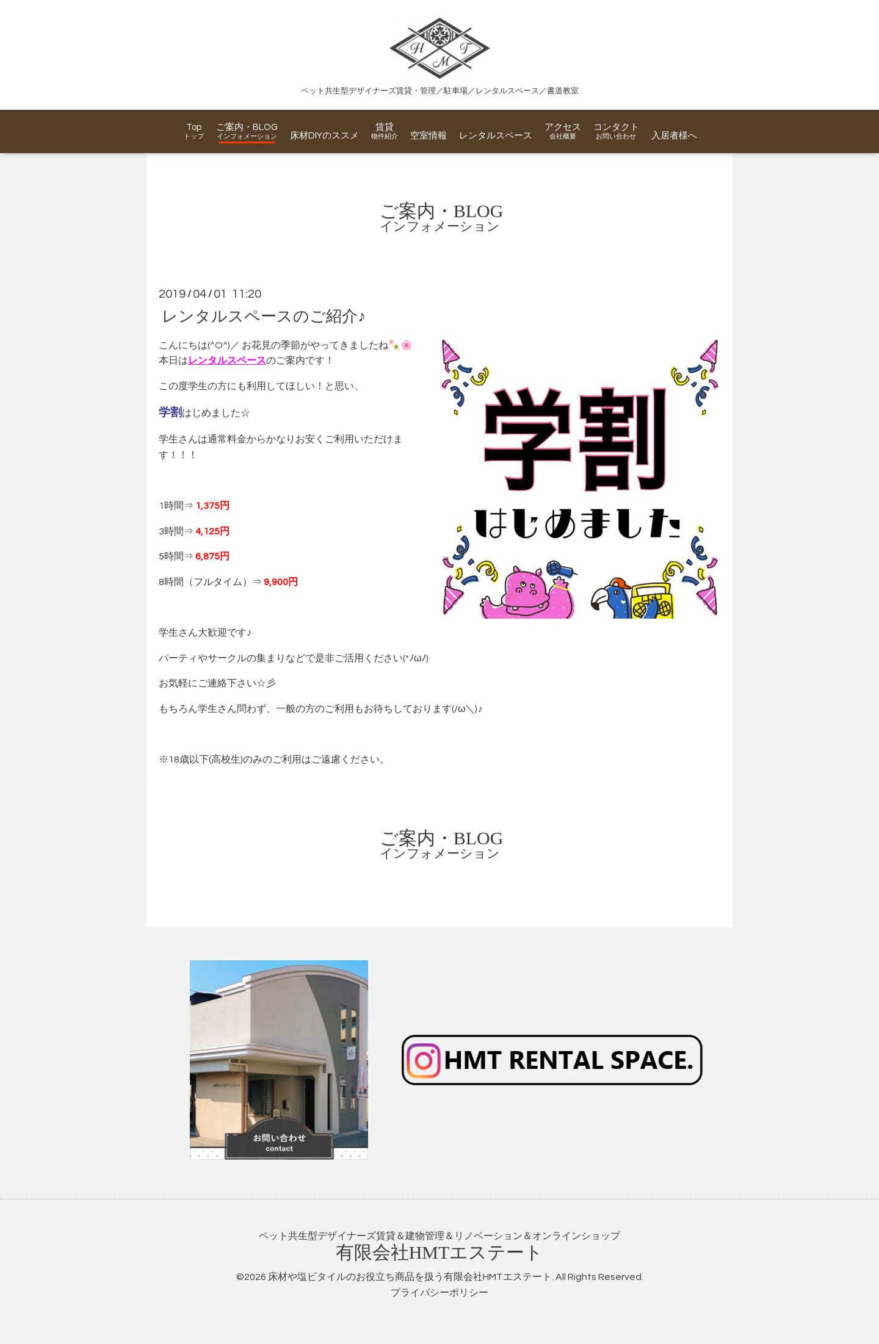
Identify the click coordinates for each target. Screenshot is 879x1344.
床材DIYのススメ (324, 135)
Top (193, 127)
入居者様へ (674, 135)
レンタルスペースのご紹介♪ (264, 316)
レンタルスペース (495, 135)
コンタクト (616, 127)
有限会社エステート (440, 1252)
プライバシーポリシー (439, 1293)
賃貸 (384, 127)
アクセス (562, 127)
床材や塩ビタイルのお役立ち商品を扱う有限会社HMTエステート (410, 1277)
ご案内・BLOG (247, 127)
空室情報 (428, 135)
